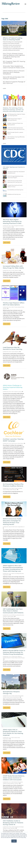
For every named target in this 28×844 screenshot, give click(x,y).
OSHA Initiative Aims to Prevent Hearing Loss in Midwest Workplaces (13, 72)
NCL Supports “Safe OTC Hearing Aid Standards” (14, 62)
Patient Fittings (10, 616)
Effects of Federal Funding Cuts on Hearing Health (12, 38)
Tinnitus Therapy (12, 489)
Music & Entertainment (14, 697)
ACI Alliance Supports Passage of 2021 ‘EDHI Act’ (14, 82)
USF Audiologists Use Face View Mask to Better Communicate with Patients (13, 611)
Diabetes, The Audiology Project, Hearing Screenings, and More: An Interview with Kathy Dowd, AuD (13, 109)
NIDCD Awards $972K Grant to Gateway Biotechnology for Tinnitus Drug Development (14, 652)
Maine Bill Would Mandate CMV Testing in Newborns (13, 77)
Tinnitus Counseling (18, 488)
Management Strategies (18, 225)
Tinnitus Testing (17, 307)
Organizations (20, 526)
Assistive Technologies (19, 695)
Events (15, 443)
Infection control (17, 391)
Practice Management (7, 227)
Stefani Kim (6, 225)
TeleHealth (12, 828)
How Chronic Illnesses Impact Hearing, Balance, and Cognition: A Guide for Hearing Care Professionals (14, 56)
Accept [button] (14, 841)
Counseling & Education (19, 573)
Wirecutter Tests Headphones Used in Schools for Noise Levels (13, 67)
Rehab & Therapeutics (18, 782)
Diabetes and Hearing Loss (14, 194)
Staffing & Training (6, 828)
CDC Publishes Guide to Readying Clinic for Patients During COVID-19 (13, 822)
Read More (7, 242)
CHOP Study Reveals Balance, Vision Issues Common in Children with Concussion (14, 777)
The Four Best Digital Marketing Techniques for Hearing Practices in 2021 (12, 221)
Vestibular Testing (6, 783)
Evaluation (5, 616)
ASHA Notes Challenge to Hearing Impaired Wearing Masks (12, 387)
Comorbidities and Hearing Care (15, 189)
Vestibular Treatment (14, 783)
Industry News (20, 443)
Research (17, 270)
